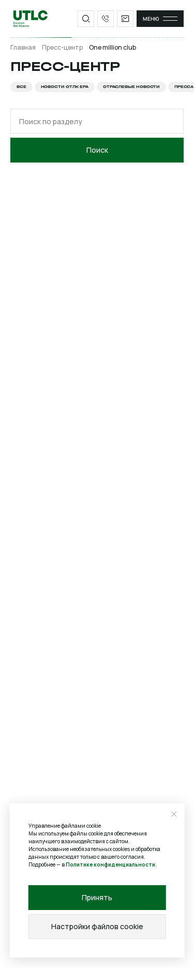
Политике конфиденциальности (110, 864)
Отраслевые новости (131, 86)
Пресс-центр (62, 47)
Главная (23, 47)
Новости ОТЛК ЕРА (64, 86)
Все (21, 86)
